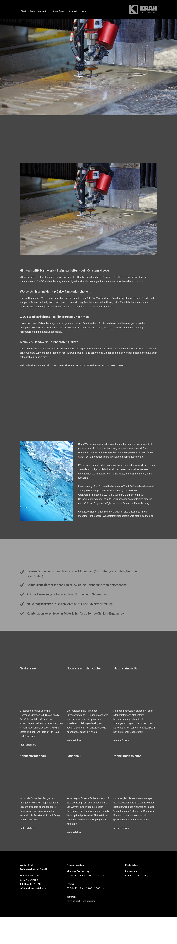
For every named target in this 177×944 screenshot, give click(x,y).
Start (23, 11)
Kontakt (72, 11)
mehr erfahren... (28, 744)
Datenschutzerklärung (136, 875)
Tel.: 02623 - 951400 (31, 883)
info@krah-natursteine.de (33, 888)
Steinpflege (58, 11)
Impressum (131, 871)
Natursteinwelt (38, 11)
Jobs (83, 11)
